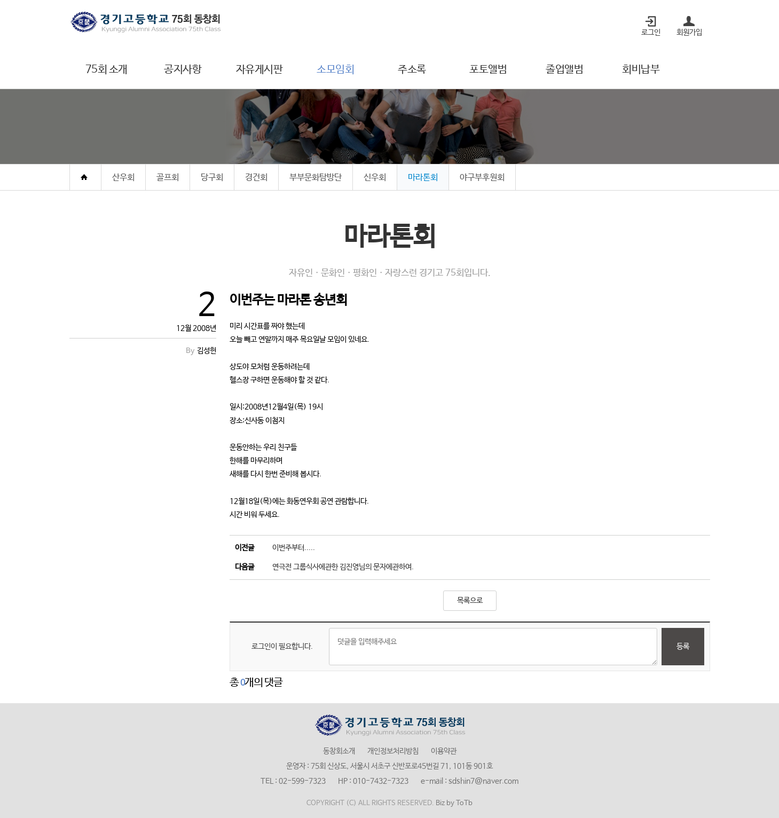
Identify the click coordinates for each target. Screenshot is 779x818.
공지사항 (182, 70)
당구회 (212, 177)
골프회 (167, 177)
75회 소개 (106, 70)
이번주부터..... (293, 548)
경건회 (256, 177)
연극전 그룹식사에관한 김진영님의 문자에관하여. (343, 567)
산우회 (123, 177)
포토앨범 (488, 70)
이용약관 (444, 751)
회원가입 (689, 32)
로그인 (650, 32)
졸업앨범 (564, 70)
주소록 (412, 70)
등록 (682, 646)
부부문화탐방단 (315, 177)
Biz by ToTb (454, 803)
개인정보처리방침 (393, 751)
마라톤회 (423, 177)
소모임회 (335, 70)
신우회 (375, 177)
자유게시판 (259, 70)
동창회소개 (339, 751)
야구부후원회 (482, 177)
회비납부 (640, 70)
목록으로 (470, 600)
